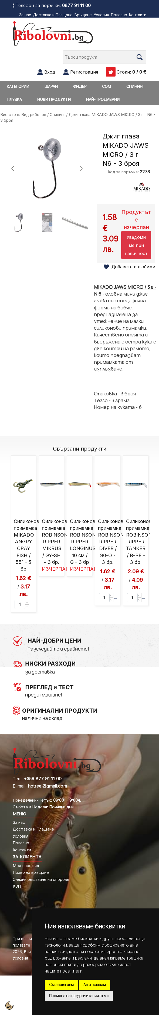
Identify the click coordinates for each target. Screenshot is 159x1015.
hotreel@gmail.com (47, 786)
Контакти (137, 14)
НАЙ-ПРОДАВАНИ (103, 99)
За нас (25, 14)
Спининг (57, 114)
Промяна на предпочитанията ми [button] (79, 996)
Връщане (83, 14)
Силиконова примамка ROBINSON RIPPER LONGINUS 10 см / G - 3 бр (84, 541)
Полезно (119, 14)
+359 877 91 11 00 (43, 778)
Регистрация (84, 72)
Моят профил (26, 865)
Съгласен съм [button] (61, 985)
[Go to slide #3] (75, 222)
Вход (49, 72)
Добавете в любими (133, 266)
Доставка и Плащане (53, 14)
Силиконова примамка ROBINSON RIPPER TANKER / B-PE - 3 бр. (140, 541)
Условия (101, 14)
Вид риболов (33, 114)
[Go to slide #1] (19, 222)
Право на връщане (31, 872)
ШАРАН (51, 86)
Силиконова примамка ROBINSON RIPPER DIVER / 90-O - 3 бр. (112, 541)
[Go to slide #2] (47, 222)
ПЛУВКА (14, 99)
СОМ (106, 86)
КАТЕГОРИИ (18, 86)
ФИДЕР (80, 86)
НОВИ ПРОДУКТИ (54, 99)
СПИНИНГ (135, 86)
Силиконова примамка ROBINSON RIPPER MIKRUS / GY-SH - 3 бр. (56, 541)
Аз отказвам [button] (94, 985)
